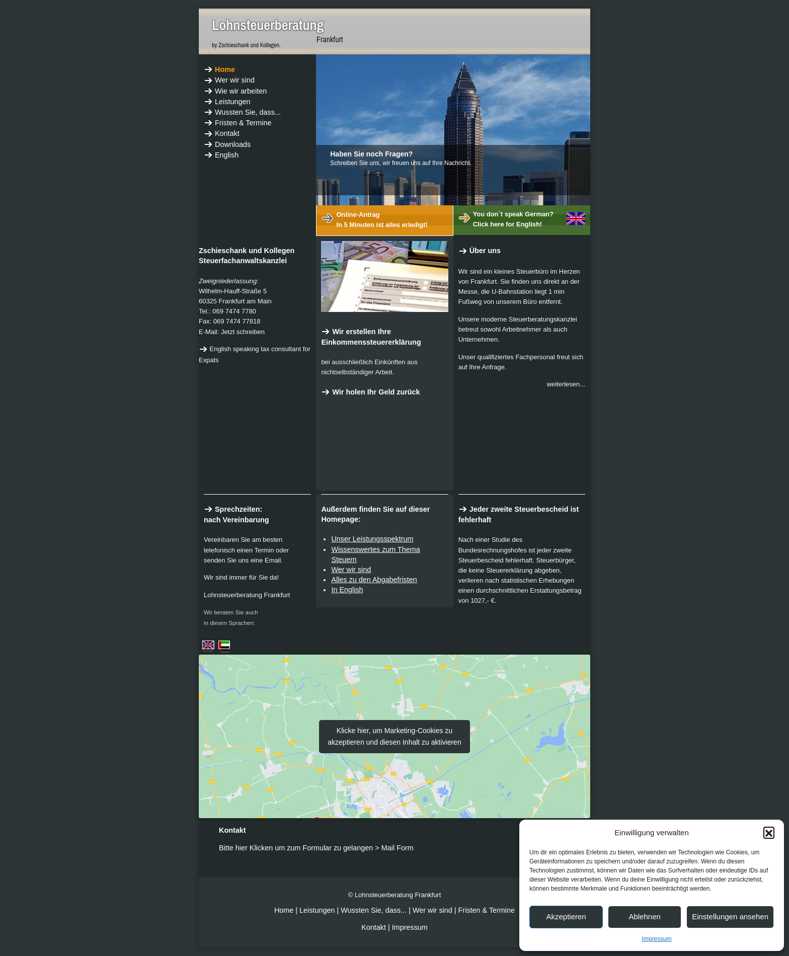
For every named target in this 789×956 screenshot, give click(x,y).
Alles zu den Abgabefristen (374, 580)
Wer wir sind (351, 570)
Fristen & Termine (486, 910)
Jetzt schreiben (243, 332)
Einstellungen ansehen (730, 916)
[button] (769, 832)
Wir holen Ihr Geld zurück (370, 392)
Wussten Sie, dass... (374, 910)
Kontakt (373, 927)
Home (284, 910)
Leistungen (317, 910)
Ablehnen (644, 916)
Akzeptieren (566, 916)
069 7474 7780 (234, 311)
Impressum (656, 938)
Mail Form (397, 848)
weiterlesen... (566, 384)
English (351, 590)
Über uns (479, 251)
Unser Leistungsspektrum (372, 539)
